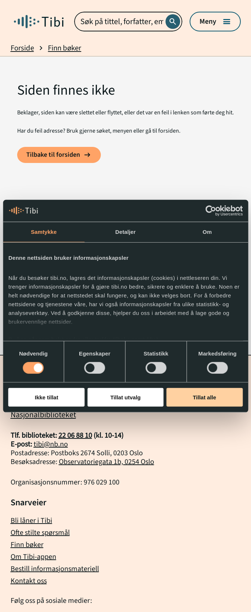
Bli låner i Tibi (31, 521)
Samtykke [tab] (44, 231)
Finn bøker (64, 48)
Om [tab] (207, 231)
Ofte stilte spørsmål (40, 533)
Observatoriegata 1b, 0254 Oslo (106, 462)
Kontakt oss (29, 581)
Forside (22, 48)
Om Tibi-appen (33, 557)
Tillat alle (204, 397)
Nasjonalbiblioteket (43, 415)
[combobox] (128, 21)
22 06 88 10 (75, 435)
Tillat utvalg (125, 397)
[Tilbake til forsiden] (59, 155)
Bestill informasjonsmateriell (55, 569)
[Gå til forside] (39, 21)
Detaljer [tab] (125, 231)
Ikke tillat (46, 397)
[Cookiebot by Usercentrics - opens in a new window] (211, 210)
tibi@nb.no (51, 444)
